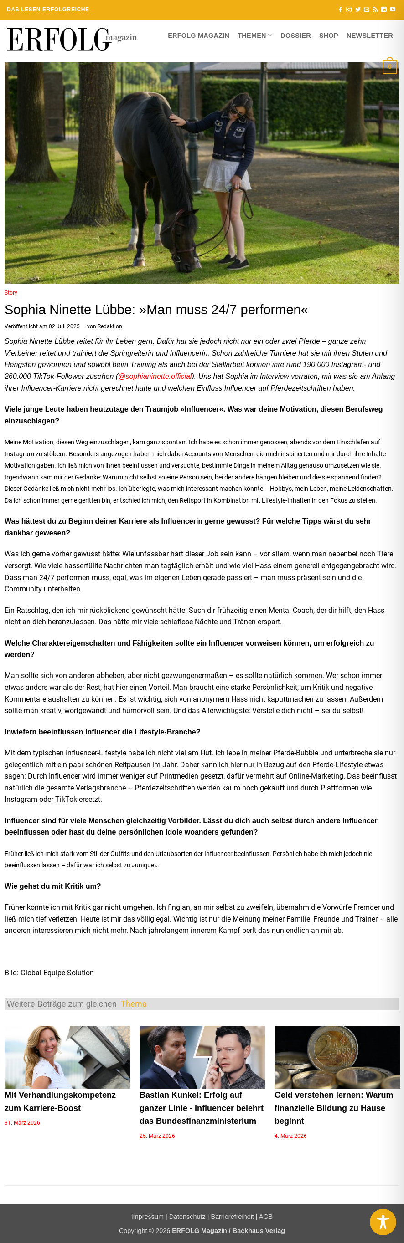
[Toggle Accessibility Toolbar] (383, 1222)
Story (11, 293)
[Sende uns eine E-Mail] (366, 10)
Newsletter (370, 35)
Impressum (147, 1216)
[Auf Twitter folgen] (358, 10)
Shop (328, 35)
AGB (266, 1216)
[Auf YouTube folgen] (392, 10)
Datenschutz (187, 1216)
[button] (390, 66)
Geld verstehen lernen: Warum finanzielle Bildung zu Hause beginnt (334, 1108)
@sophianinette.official (155, 376)
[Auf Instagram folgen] (349, 10)
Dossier (295, 35)
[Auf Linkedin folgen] (384, 10)
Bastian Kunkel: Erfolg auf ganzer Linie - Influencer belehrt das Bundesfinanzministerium (202, 1108)
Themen (255, 35)
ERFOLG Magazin (198, 35)
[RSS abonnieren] (375, 10)
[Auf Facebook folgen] (340, 10)
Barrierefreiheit (232, 1216)
